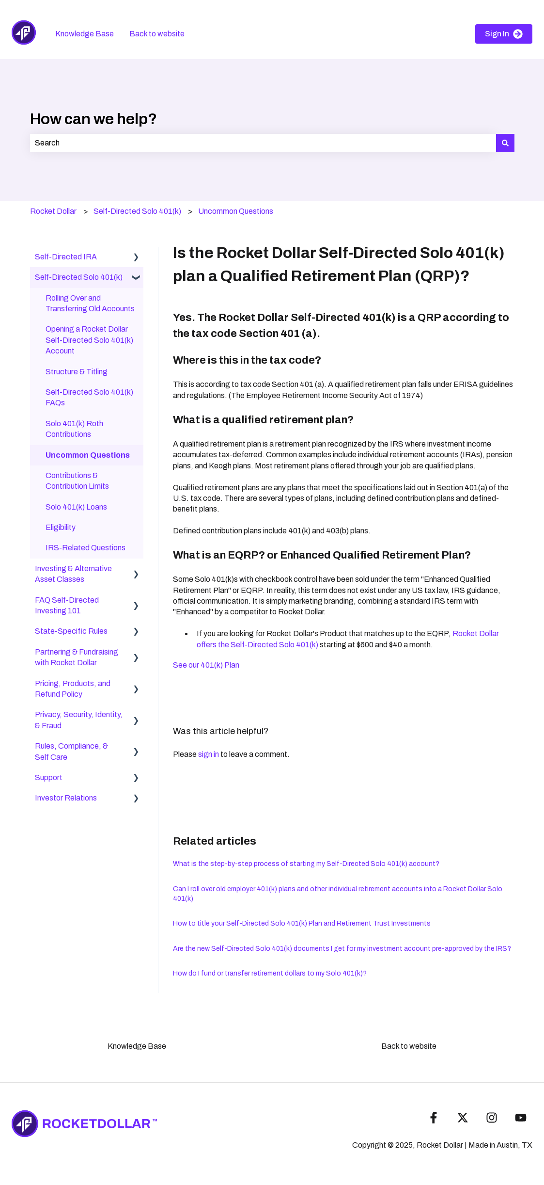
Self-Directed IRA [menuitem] (66, 257)
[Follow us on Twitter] (462, 1117)
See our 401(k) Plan (206, 665)
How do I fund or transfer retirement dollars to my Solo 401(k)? (270, 973)
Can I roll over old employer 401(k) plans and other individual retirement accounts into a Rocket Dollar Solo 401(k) (337, 893)
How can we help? (93, 119)
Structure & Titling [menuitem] (77, 372)
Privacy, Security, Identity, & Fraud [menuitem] (79, 719)
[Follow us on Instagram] (491, 1117)
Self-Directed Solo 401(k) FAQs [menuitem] (89, 397)
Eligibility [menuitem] (61, 527)
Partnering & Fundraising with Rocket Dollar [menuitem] (76, 657)
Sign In (504, 34)
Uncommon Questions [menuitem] (88, 455)
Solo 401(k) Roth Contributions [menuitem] (74, 428)
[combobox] (263, 143)
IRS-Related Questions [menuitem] (85, 548)
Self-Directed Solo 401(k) (137, 211)
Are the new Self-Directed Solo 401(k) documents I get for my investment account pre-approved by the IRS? (342, 948)
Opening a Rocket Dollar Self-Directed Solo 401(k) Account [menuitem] (89, 340)
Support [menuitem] (48, 777)
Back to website (157, 34)
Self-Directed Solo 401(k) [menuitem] (79, 277)
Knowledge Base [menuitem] (137, 1046)
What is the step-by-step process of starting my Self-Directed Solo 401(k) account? (306, 863)
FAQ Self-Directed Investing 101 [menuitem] (67, 605)
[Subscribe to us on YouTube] (520, 1117)
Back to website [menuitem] (408, 1046)
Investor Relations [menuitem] (66, 798)
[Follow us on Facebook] (433, 1117)
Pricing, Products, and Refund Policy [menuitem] (72, 688)
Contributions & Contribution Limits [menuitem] (77, 480)
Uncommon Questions (235, 211)
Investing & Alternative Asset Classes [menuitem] (73, 573)
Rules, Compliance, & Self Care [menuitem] (71, 751)
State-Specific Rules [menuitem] (71, 631)
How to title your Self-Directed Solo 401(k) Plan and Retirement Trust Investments (302, 923)
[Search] (505, 143)
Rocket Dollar (53, 211)
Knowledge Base (84, 34)
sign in (208, 754)
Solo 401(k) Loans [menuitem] (76, 507)
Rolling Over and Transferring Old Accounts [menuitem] (90, 303)
